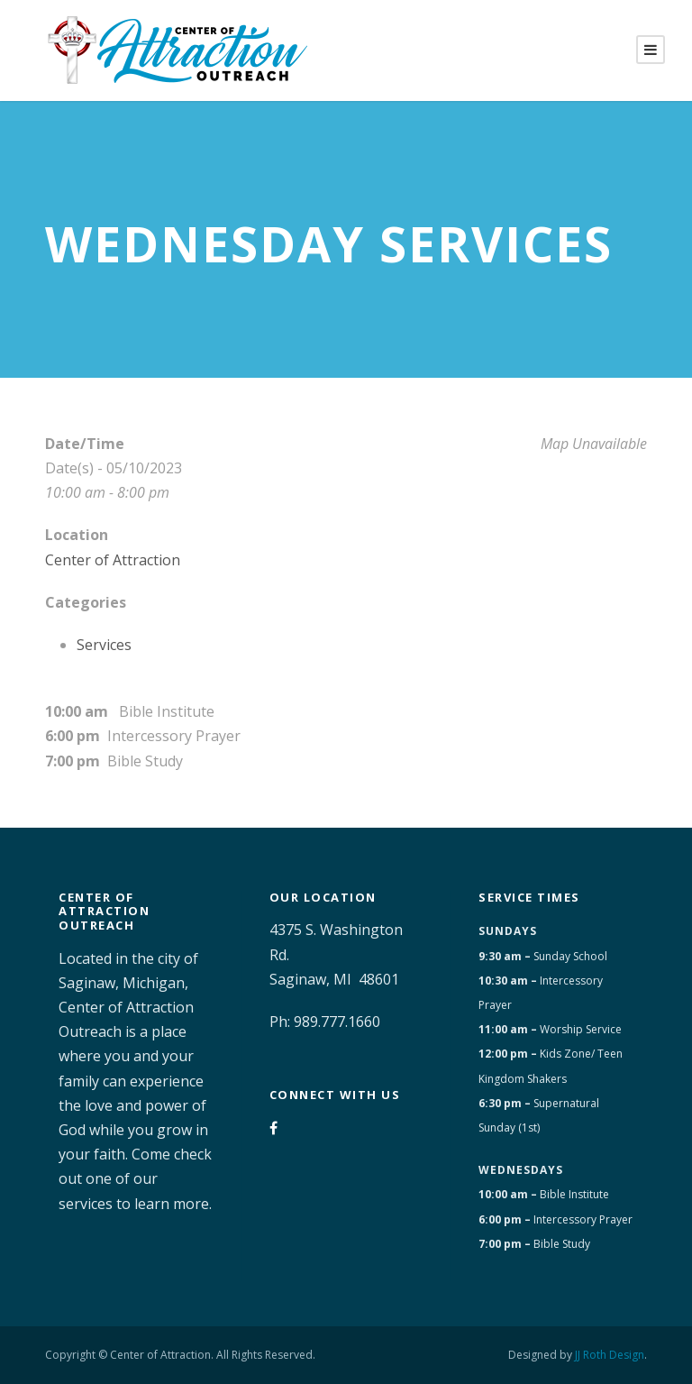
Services (104, 645)
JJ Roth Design (609, 1354)
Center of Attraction (112, 560)
